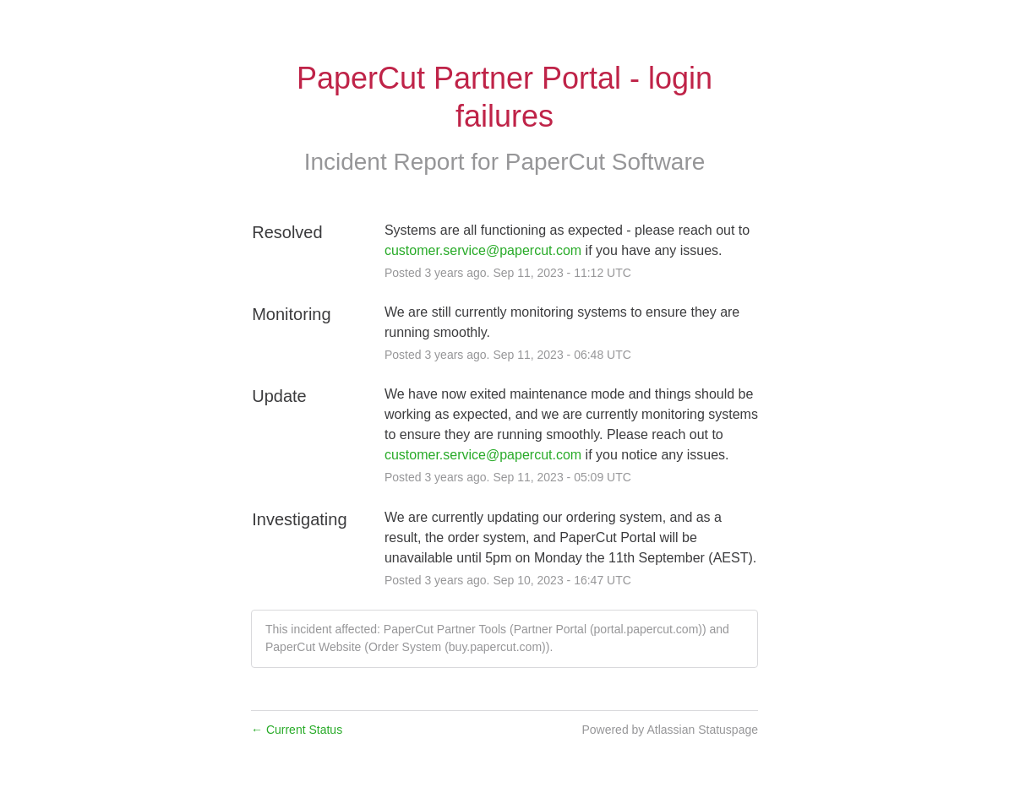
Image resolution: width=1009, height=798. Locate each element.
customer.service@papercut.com (483, 250)
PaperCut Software (605, 162)
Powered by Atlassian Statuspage (669, 729)
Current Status (296, 729)
